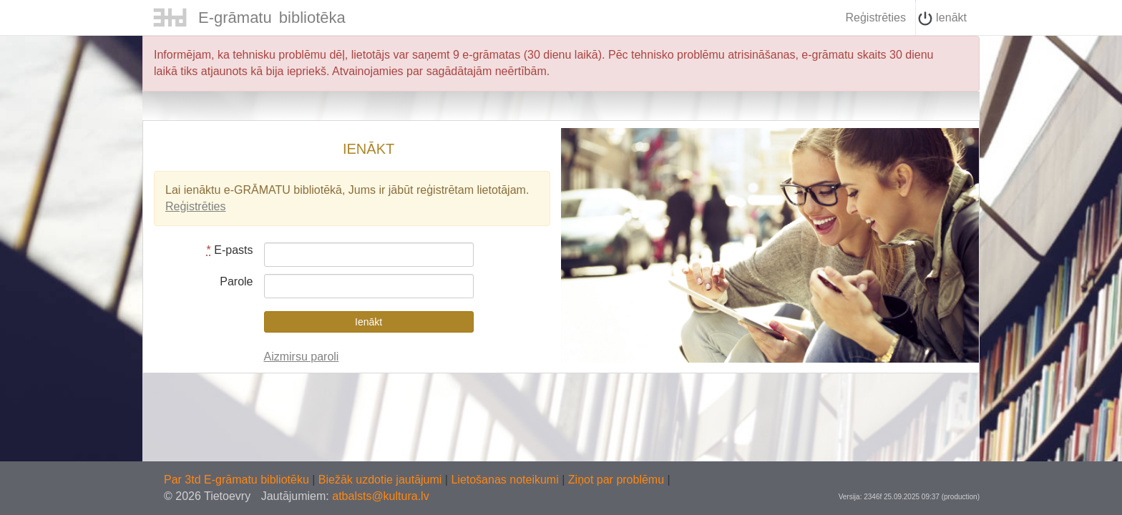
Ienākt (942, 18)
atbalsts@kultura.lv (380, 496)
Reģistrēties (875, 17)
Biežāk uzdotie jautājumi (381, 480)
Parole (236, 281)
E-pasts (230, 250)
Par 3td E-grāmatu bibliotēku (238, 480)
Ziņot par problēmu (616, 480)
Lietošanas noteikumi (506, 480)
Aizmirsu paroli (301, 356)
